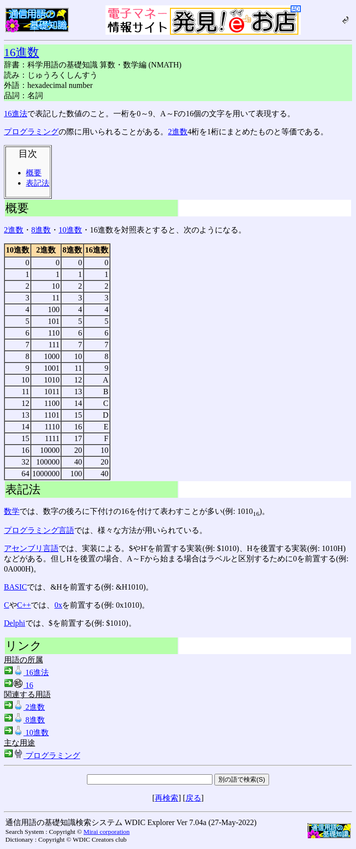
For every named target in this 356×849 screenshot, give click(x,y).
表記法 (37, 183)
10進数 (70, 230)
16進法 (15, 113)
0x (58, 605)
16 (18, 685)
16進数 (21, 52)
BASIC (15, 587)
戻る (193, 798)
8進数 (41, 230)
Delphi (14, 623)
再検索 (166, 798)
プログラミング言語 (39, 530)
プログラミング (31, 131)
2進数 (178, 131)
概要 (34, 173)
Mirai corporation (106, 831)
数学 (12, 511)
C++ (24, 605)
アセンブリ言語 (31, 548)
